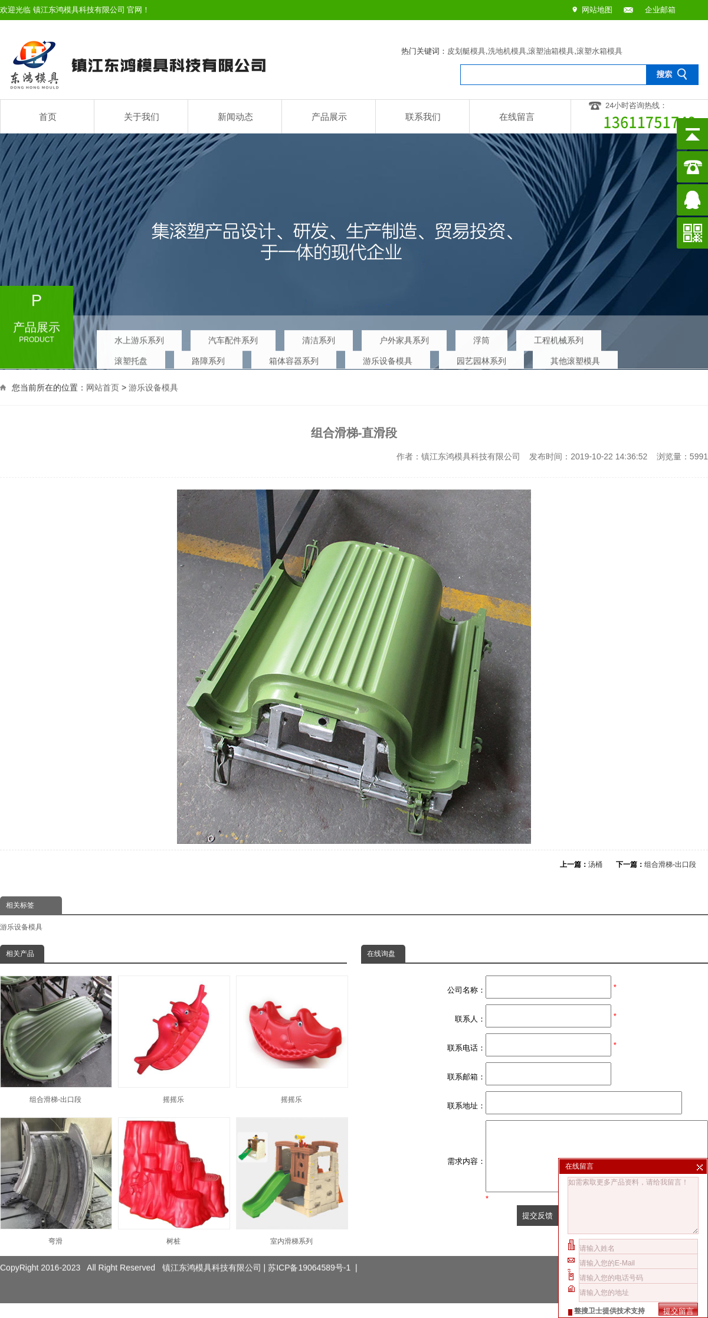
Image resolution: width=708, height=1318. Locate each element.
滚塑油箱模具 (551, 51)
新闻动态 (235, 117)
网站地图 (597, 9)
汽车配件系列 (233, 337)
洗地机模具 (507, 51)
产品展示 (329, 117)
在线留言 (517, 117)
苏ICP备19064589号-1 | (313, 1258)
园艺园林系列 (481, 358)
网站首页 (102, 386)
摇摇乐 (173, 1040)
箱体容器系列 (294, 358)
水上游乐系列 (139, 337)
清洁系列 (318, 337)
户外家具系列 (404, 337)
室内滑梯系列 (291, 1181)
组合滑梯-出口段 (670, 864)
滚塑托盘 (131, 358)
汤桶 (595, 864)
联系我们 (423, 117)
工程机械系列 (559, 337)
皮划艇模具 (466, 51)
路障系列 (208, 358)
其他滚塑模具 (575, 358)
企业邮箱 (660, 9)
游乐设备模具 (387, 358)
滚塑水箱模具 (599, 51)
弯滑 (55, 1181)
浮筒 (481, 337)
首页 (48, 117)
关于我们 (141, 117)
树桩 (173, 1181)
